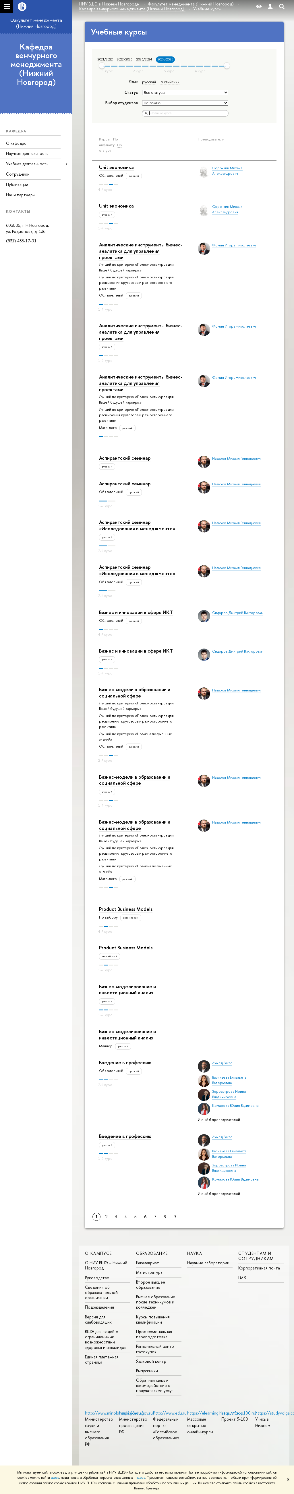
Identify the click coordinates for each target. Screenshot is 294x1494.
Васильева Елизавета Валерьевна (229, 1080)
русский (149, 81)
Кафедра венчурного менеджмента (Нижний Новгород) (36, 64)
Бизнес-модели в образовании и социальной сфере (134, 692)
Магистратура (149, 1272)
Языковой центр (151, 1361)
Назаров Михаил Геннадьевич (236, 458)
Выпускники (147, 1370)
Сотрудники (18, 174)
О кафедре (16, 143)
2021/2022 (105, 59)
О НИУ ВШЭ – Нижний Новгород (106, 1265)
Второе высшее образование (150, 1284)
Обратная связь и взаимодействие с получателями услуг (154, 1385)
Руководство (97, 1277)
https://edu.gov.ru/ (137, 1413)
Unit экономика (116, 167)
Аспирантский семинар (124, 458)
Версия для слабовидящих (98, 1319)
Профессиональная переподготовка (154, 1334)
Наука (194, 1253)
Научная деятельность (27, 153)
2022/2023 (124, 59)
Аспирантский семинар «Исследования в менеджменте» (137, 525)
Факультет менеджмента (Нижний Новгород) (36, 23)
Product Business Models (125, 909)
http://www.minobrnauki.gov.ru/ (114, 1413)
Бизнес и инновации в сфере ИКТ (136, 612)
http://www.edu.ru (170, 1413)
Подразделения (99, 1307)
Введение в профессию (125, 1062)
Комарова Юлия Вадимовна (235, 1105)
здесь (55, 1477)
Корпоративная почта (259, 1268)
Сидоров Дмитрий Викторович (237, 612)
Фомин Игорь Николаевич (234, 245)
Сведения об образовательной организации (101, 1292)
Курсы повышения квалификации (153, 1319)
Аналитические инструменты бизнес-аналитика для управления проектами (141, 251)
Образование (152, 1253)
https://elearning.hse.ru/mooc (215, 1413)
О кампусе (98, 1253)
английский (169, 81)
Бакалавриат (147, 1262)
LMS (242, 1277)
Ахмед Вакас (222, 1062)
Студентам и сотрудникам (256, 1255)
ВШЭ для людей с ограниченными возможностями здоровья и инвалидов (105, 1339)
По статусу (110, 147)
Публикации (17, 184)
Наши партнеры (20, 194)
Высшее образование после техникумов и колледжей (155, 1302)
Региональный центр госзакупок (155, 1348)
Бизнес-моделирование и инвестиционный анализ (127, 989)
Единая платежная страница (102, 1359)
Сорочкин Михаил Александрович (227, 171)
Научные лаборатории (208, 1262)
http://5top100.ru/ (239, 1413)
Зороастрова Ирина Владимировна (229, 1094)
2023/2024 (144, 59)
